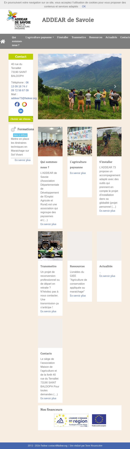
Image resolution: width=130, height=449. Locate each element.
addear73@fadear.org (24, 98)
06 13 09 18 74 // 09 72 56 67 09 (20, 86)
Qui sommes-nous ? (18, 41)
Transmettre (80, 37)
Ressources (96, 37)
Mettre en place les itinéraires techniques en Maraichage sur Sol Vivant (20, 146)
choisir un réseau (20, 119)
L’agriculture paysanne (39, 37)
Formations (24, 129)
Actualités (112, 37)
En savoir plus (48, 224)
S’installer (63, 37)
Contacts (46, 353)
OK (84, 6)
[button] (44, 86)
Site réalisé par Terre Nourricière (86, 445)
